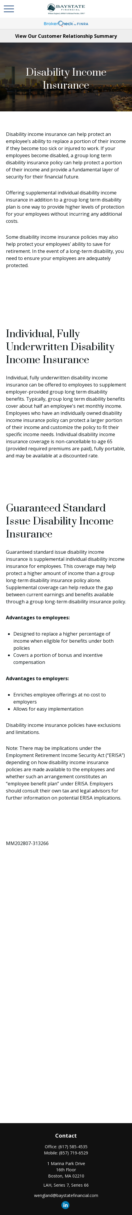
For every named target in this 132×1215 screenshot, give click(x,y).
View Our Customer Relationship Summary (66, 36)
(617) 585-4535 (73, 1146)
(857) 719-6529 (73, 1153)
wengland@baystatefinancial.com (66, 1195)
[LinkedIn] (65, 1205)
